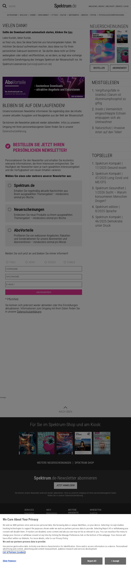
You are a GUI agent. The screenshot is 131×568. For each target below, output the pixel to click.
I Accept (115, 561)
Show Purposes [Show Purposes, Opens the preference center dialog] (9, 560)
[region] (65, 541)
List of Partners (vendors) (14, 552)
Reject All (92, 561)
